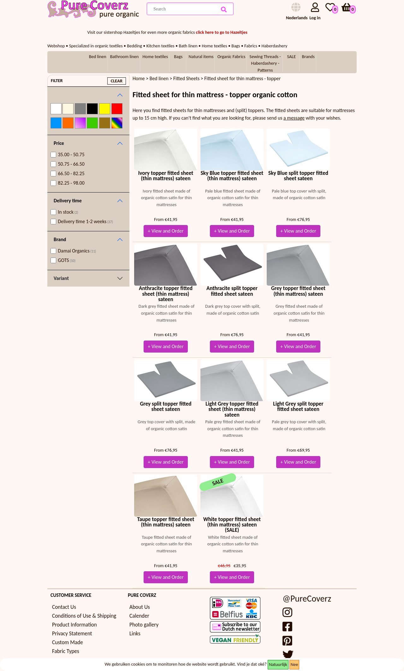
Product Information (74, 624)
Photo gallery (143, 624)
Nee (294, 664)
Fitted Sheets (186, 78)
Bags (178, 56)
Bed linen (97, 56)
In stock (68, 212)
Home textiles (155, 56)
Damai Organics (77, 251)
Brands (308, 56)
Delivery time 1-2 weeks (85, 221)
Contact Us (64, 607)
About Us (139, 607)
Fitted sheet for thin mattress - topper (242, 78)
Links (134, 633)
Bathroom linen (124, 56)
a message (294, 118)
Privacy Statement (72, 633)
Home (139, 78)
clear (116, 81)
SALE (291, 56)
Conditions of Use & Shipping (84, 616)
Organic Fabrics (231, 56)
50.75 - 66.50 (71, 164)
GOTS (66, 260)
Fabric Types (65, 651)
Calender (139, 616)
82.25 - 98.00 (71, 183)
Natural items (201, 56)
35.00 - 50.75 (71, 154)
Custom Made (67, 642)
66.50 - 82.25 (71, 173)
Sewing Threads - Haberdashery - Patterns (265, 63)
